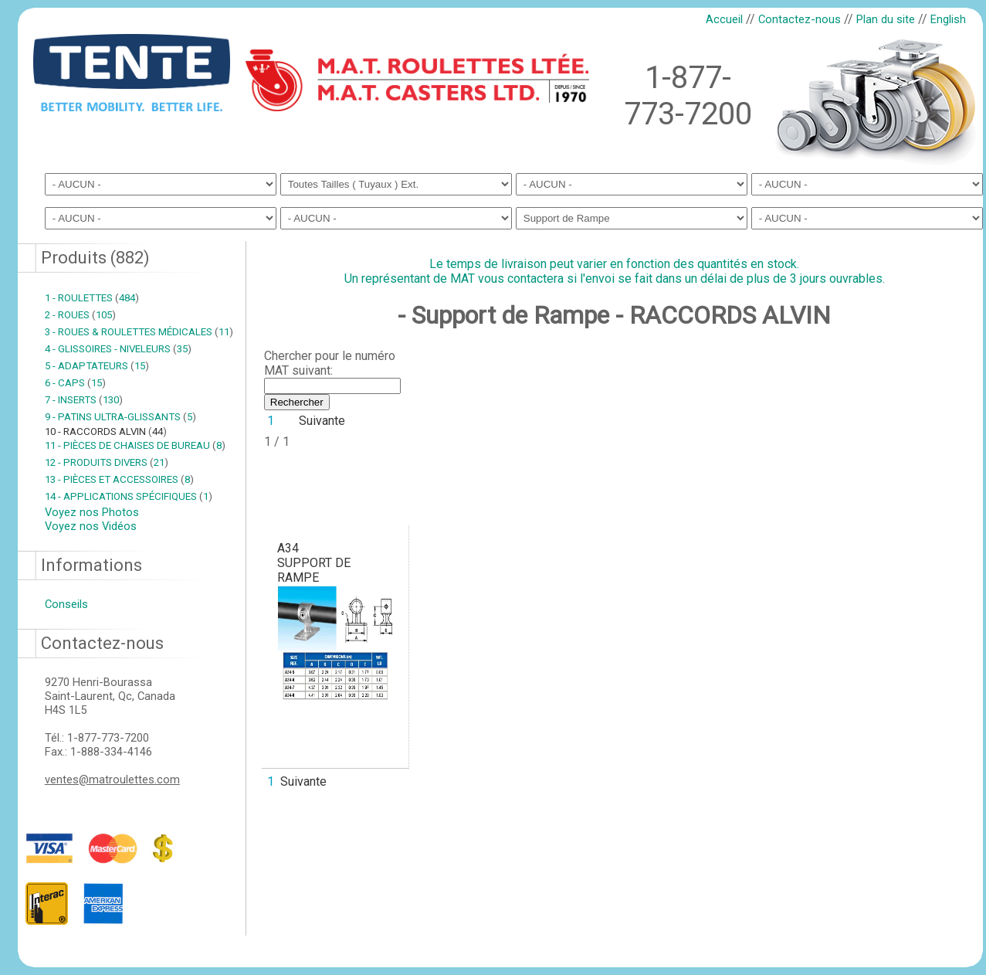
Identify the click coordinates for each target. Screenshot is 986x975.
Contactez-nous (799, 19)
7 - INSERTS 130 (84, 400)
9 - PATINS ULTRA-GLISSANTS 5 (120, 417)
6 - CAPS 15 (75, 383)
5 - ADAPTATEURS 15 (97, 366)
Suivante (322, 420)
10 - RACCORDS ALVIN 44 (106, 431)
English (948, 19)
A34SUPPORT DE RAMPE (314, 563)
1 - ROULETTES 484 (92, 298)
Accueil (724, 19)
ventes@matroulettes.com (112, 779)
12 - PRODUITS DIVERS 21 (106, 462)
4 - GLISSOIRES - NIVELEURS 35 (118, 349)
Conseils (66, 604)
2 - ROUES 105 (80, 315)
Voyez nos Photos (92, 512)
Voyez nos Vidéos (91, 526)
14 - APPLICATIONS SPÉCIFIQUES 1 (128, 496)
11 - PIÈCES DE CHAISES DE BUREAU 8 (135, 445)
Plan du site (885, 19)
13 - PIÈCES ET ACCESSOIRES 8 (119, 479)
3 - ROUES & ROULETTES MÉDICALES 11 (139, 332)
